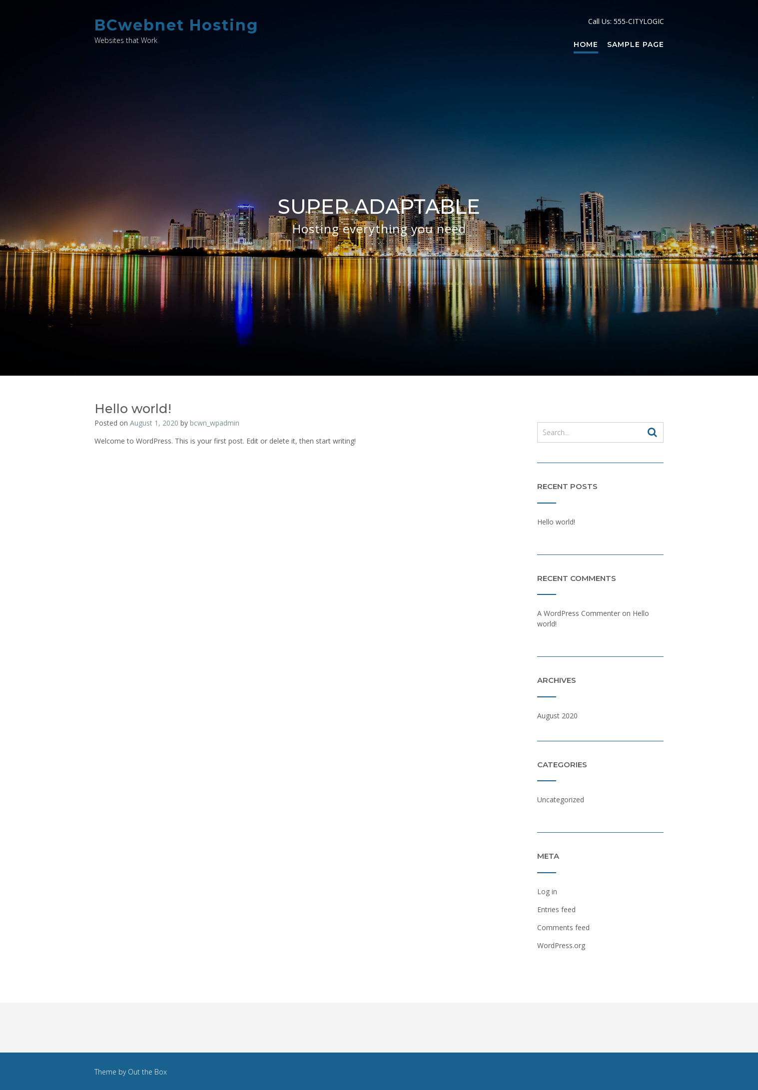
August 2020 (557, 715)
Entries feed (556, 909)
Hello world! (132, 408)
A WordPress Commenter (578, 613)
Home (586, 45)
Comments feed (563, 927)
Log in (547, 891)
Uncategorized (560, 799)
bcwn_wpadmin (214, 423)
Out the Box (147, 1072)
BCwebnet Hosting (176, 25)
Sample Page (635, 45)
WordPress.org (561, 945)
